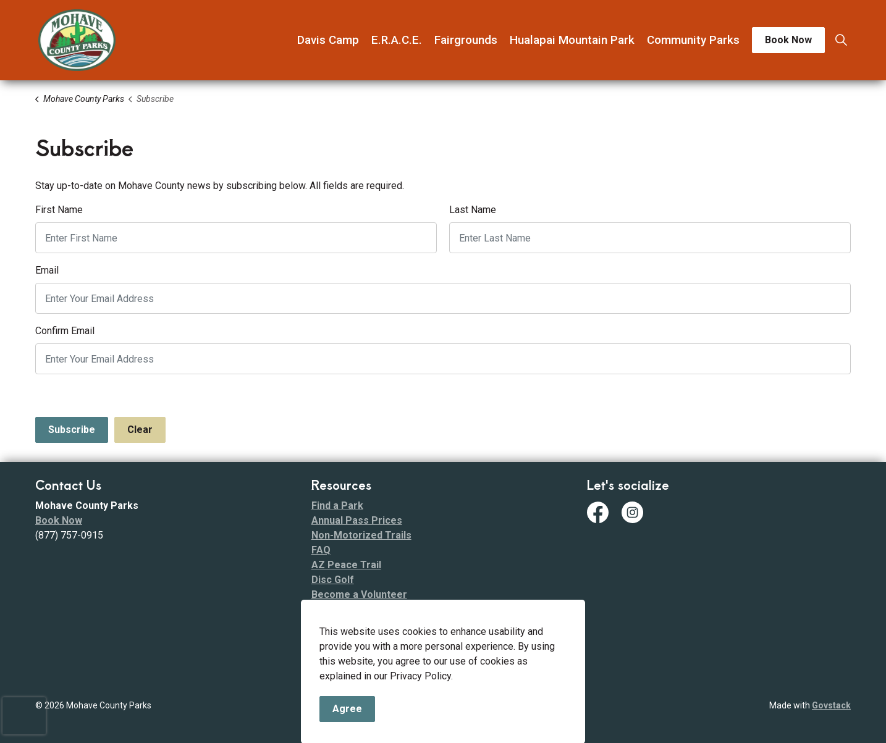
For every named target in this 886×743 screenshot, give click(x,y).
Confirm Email (65, 331)
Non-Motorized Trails (361, 535)
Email (47, 270)
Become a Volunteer (359, 594)
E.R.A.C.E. (396, 40)
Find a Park (337, 505)
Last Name (472, 210)
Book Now (788, 40)
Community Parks (693, 40)
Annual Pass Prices (356, 520)
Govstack (831, 705)
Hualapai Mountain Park (572, 40)
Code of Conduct (350, 609)
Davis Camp (328, 40)
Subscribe (71, 429)
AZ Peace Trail (346, 565)
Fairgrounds (465, 40)
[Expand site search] (841, 40)
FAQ (321, 550)
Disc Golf (332, 580)
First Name (59, 210)
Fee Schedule (343, 639)
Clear (140, 429)
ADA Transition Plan (358, 624)
